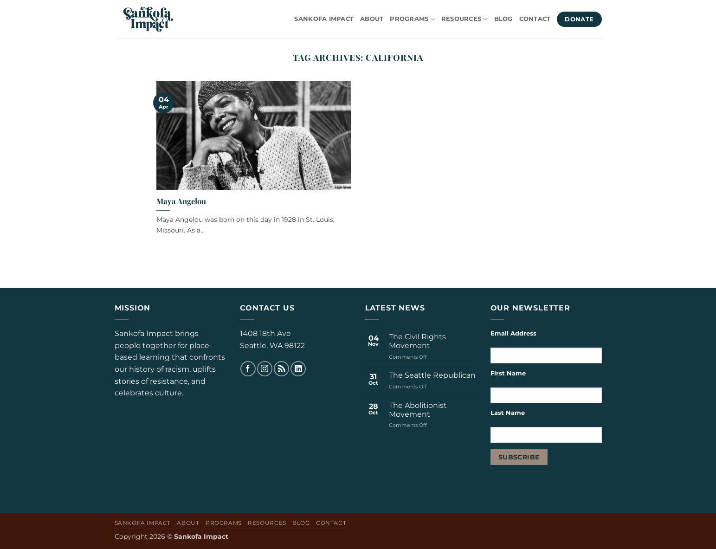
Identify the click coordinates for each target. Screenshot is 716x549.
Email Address (513, 333)
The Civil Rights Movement (417, 341)
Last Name (508, 412)
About (371, 18)
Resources (464, 19)
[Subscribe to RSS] (281, 368)
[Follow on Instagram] (264, 368)
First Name (508, 373)
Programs (412, 19)
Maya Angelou (181, 201)
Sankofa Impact (324, 18)
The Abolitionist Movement (418, 410)
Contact (535, 18)
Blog (503, 18)
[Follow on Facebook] (248, 368)
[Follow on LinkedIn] (298, 368)
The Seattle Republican (432, 375)
